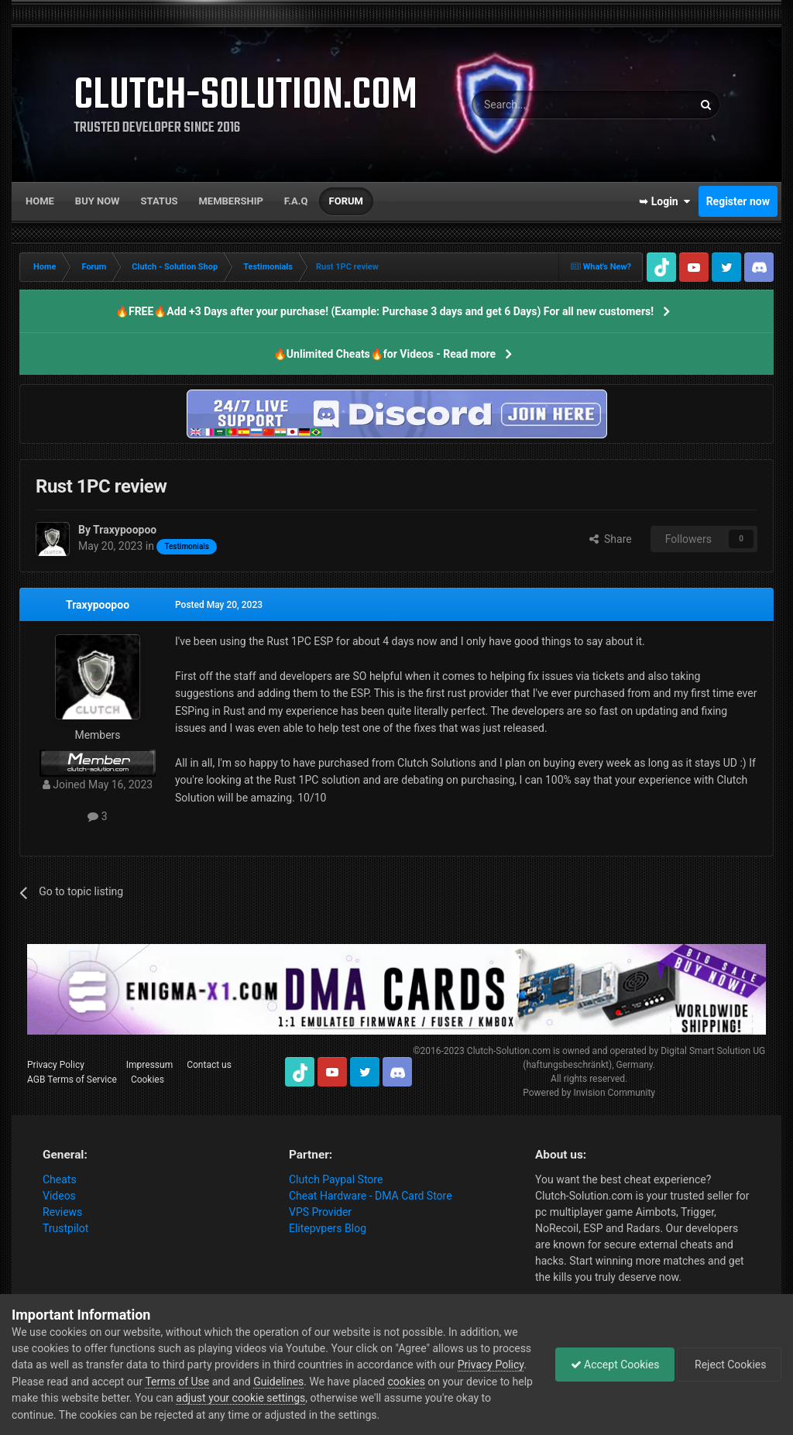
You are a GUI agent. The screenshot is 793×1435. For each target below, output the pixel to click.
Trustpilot (65, 1228)
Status (159, 201)
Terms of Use (249, 1381)
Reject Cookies (728, 1364)
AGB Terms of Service (72, 1079)
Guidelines (350, 1381)
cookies (477, 1381)
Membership (230, 201)
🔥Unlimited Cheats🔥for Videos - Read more (384, 354)
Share (610, 539)
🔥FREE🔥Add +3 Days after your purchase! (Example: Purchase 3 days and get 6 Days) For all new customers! (384, 311)
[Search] (545, 104)
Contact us (209, 1064)
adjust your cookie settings (333, 1398)
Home (40, 201)
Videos (59, 1196)
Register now (738, 201)
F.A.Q (296, 201)
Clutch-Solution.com (509, 1050)
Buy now (97, 201)
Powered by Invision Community (589, 1092)
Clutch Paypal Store (336, 1179)
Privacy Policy (55, 1064)
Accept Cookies (611, 1364)
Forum (346, 201)
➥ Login (664, 201)
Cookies (147, 1079)
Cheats (60, 1179)
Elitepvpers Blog (327, 1228)
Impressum (149, 1064)
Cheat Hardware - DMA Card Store (370, 1196)
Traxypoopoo (97, 605)
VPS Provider (320, 1212)
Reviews (62, 1212)
